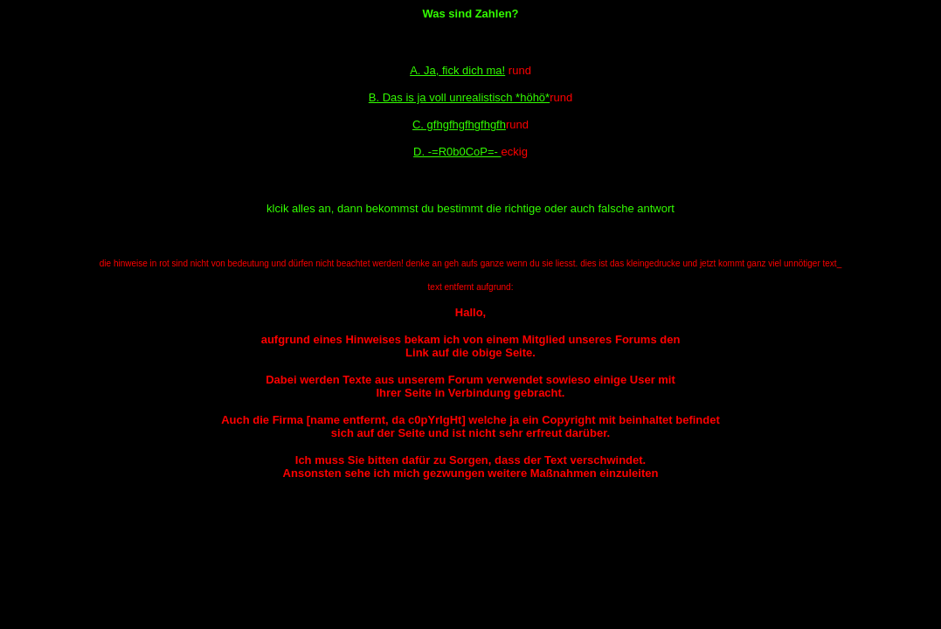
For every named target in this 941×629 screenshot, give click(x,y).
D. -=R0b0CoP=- (457, 151)
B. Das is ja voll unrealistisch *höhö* (459, 97)
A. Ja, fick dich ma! (457, 70)
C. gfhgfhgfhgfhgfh (459, 124)
